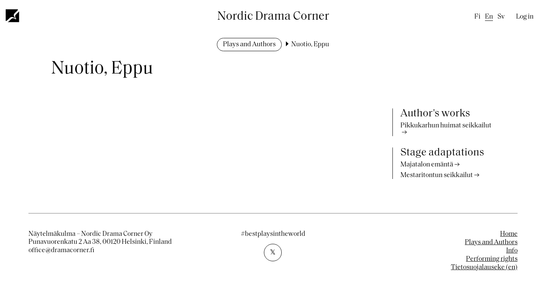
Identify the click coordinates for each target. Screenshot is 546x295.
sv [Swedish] (501, 16)
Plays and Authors (249, 44)
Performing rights (492, 259)
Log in (524, 16)
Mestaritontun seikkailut (436, 175)
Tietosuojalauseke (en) (484, 267)
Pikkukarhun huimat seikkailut (445, 125)
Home (509, 234)
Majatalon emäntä (426, 164)
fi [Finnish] (477, 16)
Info (512, 250)
